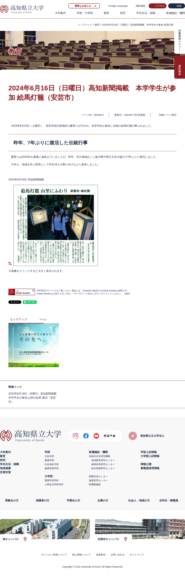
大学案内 (60, 13)
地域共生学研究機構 (99, 456)
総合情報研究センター (103, 468)
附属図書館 (95, 484)
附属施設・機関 (175, 13)
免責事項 (100, 554)
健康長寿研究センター (103, 464)
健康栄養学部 (52, 468)
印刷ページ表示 (168, 114)
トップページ (85, 24)
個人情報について (81, 554)
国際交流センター (98, 476)
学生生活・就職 (145, 13)
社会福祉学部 (52, 464)
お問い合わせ (117, 554)
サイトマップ (137, 554)
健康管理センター (98, 480)
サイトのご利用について (54, 554)
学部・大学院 (85, 13)
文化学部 (49, 456)
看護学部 (49, 460)
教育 (106, 13)
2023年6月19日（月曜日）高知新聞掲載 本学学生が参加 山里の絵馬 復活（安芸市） (33, 397)
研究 (122, 13)
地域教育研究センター (103, 460)
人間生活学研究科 (54, 484)
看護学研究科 (52, 480)
